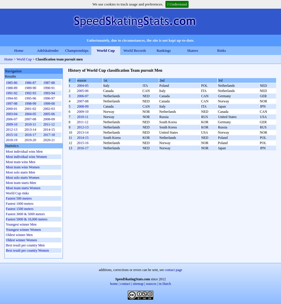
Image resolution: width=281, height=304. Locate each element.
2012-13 (83, 127)
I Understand (177, 4)
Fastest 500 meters (19, 198)
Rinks (221, 50)
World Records (134, 50)
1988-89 (11, 88)
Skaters (192, 50)
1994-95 (11, 98)
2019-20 (30, 140)
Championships (77, 50)
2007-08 (83, 101)
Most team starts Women (23, 188)
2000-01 (11, 109)
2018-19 (11, 140)
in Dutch (165, 284)
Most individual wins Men (24, 152)
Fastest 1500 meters (19, 209)
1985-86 (11, 83)
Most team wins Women (22, 167)
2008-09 (83, 106)
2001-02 (30, 109)
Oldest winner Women (21, 240)
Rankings (163, 50)
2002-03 (49, 109)
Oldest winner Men (19, 235)
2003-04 (11, 114)
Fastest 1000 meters (19, 204)
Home (18, 50)
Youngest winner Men (21, 224)
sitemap (138, 284)
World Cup (106, 50)
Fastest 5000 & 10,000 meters (27, 219)
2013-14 (83, 132)
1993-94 (49, 93)
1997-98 (11, 104)
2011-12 (83, 122)
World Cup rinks (17, 193)
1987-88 (49, 83)
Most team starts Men (21, 183)
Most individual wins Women (26, 157)
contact (125, 284)
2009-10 (83, 112)
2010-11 (83, 117)
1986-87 (30, 83)
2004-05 (83, 86)
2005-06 (83, 91)
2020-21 (49, 140)
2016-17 (83, 148)
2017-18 (49, 135)
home (114, 284)
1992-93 (30, 93)
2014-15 (83, 138)
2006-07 (83, 96)
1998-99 (30, 104)
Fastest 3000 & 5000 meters (25, 214)
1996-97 (49, 98)
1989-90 (30, 88)
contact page (173, 270)
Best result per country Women (27, 250)
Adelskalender (48, 50)
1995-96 (30, 98)
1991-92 (11, 93)
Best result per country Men (25, 245)
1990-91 (49, 88)
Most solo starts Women (22, 178)
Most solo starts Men (20, 172)
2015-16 (83, 143)
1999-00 (49, 104)
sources (151, 284)
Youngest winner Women (23, 230)
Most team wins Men (20, 162)
